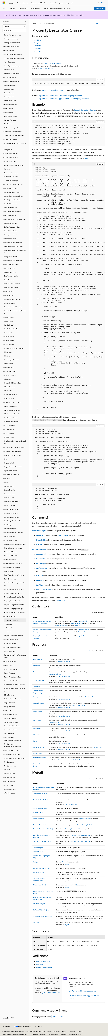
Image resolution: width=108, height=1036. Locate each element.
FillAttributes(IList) (39, 819)
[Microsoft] (4, 2)
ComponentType (42, 554)
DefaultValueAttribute (44, 967)
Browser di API (50, 23)
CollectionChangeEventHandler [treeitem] (14, 135)
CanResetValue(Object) (40, 794)
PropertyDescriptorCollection (85, 110)
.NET (41, 23)
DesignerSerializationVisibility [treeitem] (13, 246)
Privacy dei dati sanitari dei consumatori (14, 1035)
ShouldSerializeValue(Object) (42, 916)
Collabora (72, 1031)
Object (43, 90)
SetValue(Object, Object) (41, 910)
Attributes (36, 666)
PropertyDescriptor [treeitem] (12, 620)
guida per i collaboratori (51, 992)
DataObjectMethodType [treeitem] (12, 200)
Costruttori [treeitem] (9, 624)
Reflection (61, 600)
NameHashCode (38, 747)
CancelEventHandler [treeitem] (10, 116)
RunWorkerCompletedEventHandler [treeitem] (15, 689)
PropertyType (41, 563)
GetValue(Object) (38, 872)
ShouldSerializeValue (44, 590)
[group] (68, 83)
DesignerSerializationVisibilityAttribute (70, 760)
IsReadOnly (40, 559)
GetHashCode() (97, 747)
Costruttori (37, 48)
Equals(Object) (38, 812)
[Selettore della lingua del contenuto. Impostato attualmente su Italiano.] (6, 1026)
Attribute (77, 626)
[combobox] (14, 26)
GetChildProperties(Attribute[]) (43, 829)
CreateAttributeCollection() (42, 800)
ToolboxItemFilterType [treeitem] (11, 730)
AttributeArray (38, 659)
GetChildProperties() (39, 825)
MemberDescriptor (56, 90)
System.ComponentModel (52, 63)
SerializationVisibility (39, 758)
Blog (63, 1031)
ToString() (36, 922)
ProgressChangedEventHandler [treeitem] (14, 597)
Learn (34, 23)
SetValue (39, 585)
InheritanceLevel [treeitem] (9, 398)
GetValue (39, 576)
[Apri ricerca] (98, 3)
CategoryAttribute (55, 674)
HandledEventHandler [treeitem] (11, 329)
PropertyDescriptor (39, 530)
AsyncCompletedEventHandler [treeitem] (14, 58)
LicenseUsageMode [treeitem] (10, 505)
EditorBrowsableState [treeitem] (11, 288)
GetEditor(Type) (38, 848)
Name (35, 741)
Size (86, 158)
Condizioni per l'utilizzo (39, 1035)
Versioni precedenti (53, 1031)
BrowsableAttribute (55, 722)
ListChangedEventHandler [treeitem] (12, 521)
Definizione (37, 40)
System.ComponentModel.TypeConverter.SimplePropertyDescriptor (64, 98)
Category (36, 672)
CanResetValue (41, 568)
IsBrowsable (37, 720)
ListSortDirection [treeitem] (9, 536)
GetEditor (39, 544)
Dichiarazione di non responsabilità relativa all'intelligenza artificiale (23, 1031)
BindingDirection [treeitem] (9, 93)
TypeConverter (63, 535)
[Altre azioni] (103, 23)
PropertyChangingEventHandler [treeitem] (14, 612)
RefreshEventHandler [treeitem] (11, 669)
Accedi (103, 3)
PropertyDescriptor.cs (45, 68)
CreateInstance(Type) (40, 808)
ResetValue (40, 580)
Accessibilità (53, 1035)
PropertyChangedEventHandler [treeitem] (14, 605)
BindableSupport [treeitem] (9, 89)
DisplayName (37, 712)
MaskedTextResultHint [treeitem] (11, 556)
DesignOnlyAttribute (78, 705)
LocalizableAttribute (64, 731)
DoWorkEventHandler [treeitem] (11, 276)
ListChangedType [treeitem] (9, 525)
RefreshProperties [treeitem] (10, 673)
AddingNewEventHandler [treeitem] (12, 43)
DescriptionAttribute (91, 697)
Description (37, 697)
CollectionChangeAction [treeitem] (12, 128)
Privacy (80, 1031)
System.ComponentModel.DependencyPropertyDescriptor (60, 95)
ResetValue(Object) (39, 904)
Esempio (36, 43)
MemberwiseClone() (39, 885)
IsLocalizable (41, 540)
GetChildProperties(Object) (42, 841)
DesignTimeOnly (38, 703)
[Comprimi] (26, 22)
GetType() (36, 862)
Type (63, 862)
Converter (40, 535)
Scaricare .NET (99, 9)
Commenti (37, 46)
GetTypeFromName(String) (41, 868)
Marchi (63, 1035)
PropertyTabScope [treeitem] (10, 643)
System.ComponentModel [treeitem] (12, 35)
